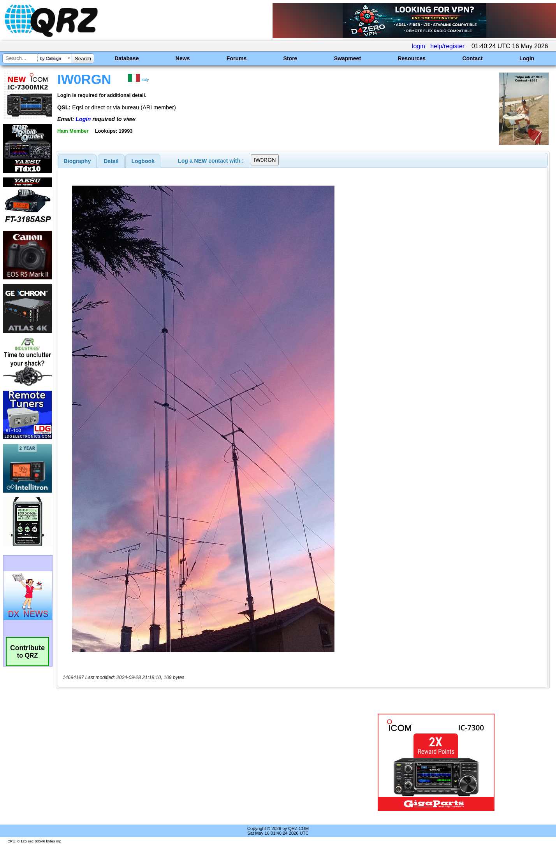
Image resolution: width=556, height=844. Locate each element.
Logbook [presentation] (143, 161)
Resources (412, 58)
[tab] (77, 161)
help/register (447, 46)
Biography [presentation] (77, 161)
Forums (236, 58)
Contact (472, 58)
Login (526, 58)
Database (126, 58)
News (183, 58)
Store (290, 58)
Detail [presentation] (111, 161)
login (418, 46)
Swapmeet (347, 58)
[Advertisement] (195, 762)
